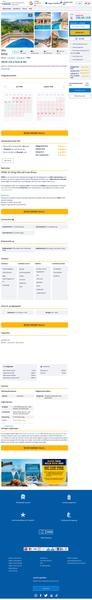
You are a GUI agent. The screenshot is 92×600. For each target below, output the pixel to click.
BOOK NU (80, 32)
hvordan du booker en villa (31, 435)
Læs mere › (7, 162)
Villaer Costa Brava (15, 560)
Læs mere (46, 590)
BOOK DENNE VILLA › (34, 134)
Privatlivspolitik (45, 567)
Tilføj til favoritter (80, 96)
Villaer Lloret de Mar (15, 565)
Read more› (5, 197)
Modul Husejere (72, 560)
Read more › (9, 428)
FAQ (30, 9)
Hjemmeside (6, 9)
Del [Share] (15, 52)
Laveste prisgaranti (77, 47)
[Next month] (64, 86)
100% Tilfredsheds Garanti (79, 44)
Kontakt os (16, 9)
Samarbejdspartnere (74, 562)
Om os (25, 9)
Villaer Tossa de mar (15, 567)
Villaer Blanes (13, 570)
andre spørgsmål (57, 435)
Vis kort (80, 39)
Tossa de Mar (21, 58)
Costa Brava (11, 58)
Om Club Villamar (46, 562)
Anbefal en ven (80, 90)
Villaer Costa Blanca (15, 562)
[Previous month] (5, 86)
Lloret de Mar (13, 573)
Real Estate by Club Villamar (76, 565)
